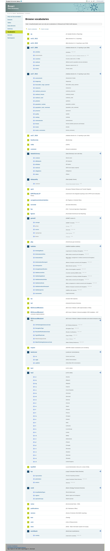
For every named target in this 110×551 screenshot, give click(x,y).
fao (32, 209)
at (35, 377)
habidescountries (39, 272)
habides (33, 246)
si (35, 455)
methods (37, 62)
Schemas (10, 28)
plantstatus (38, 479)
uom (32, 522)
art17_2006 (34, 47)
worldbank (34, 531)
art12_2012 (34, 38)
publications (35, 508)
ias (31, 298)
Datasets (9, 19)
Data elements (11, 25)
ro (35, 448)
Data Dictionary (20, 13)
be (36, 380)
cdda (32, 144)
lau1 (32, 368)
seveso (33, 513)
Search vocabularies (32, 29)
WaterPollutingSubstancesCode (43, 342)
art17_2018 (34, 135)
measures (37, 88)
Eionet (14, 13)
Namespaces (11, 38)
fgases (33, 213)
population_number (40, 104)
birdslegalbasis (39, 250)
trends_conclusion (40, 130)
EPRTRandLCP (35, 193)
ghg (32, 242)
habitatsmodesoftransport (42, 286)
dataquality (34, 179)
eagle (36, 359)
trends (37, 68)
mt (36, 435)
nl (35, 439)
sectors (37, 482)
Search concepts (45, 29)
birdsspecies (38, 265)
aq (31, 34)
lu (35, 429)
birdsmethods (39, 257)
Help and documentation (14, 16)
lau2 (32, 372)
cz (36, 390)
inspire (33, 347)
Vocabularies (11, 32)
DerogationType (39, 328)
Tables (9, 22)
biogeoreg (38, 81)
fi (35, 409)
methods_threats (39, 94)
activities (37, 52)
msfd (32, 488)
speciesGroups (39, 498)
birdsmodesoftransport (41, 262)
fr (35, 412)
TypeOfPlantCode (39, 335)
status (37, 174)
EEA (14, 1)
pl (35, 442)
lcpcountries (38, 475)
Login (89, 1)
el (35, 403)
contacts (37, 158)
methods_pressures (40, 91)
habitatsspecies (39, 290)
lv (35, 432)
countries (37, 58)
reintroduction (39, 120)
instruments (38, 293)
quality (37, 114)
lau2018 (33, 467)
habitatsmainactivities (41, 279)
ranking (37, 117)
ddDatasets (38, 161)
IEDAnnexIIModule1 (37, 307)
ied (32, 303)
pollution (37, 101)
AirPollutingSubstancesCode (42, 324)
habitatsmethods (39, 283)
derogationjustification (41, 269)
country (37, 535)
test (32, 517)
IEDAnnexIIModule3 (37, 312)
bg (36, 383)
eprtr (32, 189)
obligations (38, 171)
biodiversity (34, 140)
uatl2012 (37, 363)
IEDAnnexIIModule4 (37, 318)
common (33, 149)
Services (9, 35)
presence (37, 110)
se (36, 452)
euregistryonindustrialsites (39, 200)
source (37, 229)
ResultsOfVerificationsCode (42, 331)
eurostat (33, 204)
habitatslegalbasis (40, 276)
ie (35, 419)
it (35, 422)
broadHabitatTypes (40, 492)
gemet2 (33, 218)
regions (37, 495)
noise (32, 504)
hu (36, 416)
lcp (32, 471)
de (36, 393)
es (36, 406)
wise (32, 526)
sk (36, 458)
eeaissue (37, 167)
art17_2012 (34, 74)
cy (36, 386)
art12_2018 (34, 43)
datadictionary (35, 153)
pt (35, 445)
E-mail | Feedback (12, 546)
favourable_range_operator (42, 84)
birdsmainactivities (40, 254)
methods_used (39, 97)
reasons (37, 65)
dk (36, 396)
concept (37, 222)
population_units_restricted (42, 107)
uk (36, 461)
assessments (38, 78)
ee (36, 399)
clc (36, 356)
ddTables (37, 164)
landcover (34, 352)
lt (35, 425)
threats (37, 123)
